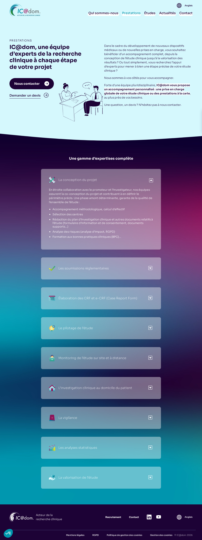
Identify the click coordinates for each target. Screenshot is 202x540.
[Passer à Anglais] (189, 5)
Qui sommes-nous (103, 13)
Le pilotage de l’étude (71, 328)
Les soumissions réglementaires (79, 268)
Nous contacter (31, 83)
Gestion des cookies (161, 535)
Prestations (131, 13)
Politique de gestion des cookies (124, 535)
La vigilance (63, 418)
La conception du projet (73, 180)
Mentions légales (75, 535)
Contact (186, 13)
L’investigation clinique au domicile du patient (90, 388)
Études (149, 13)
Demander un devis (29, 95)
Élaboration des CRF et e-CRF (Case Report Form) (93, 298)
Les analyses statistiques (73, 448)
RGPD (95, 535)
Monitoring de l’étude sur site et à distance (87, 358)
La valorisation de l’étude (73, 478)
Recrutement (113, 517)
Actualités (167, 13)
